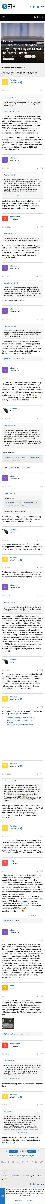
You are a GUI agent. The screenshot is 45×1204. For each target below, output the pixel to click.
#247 (41, 419)
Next (31, 1151)
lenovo (28, 56)
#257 (41, 940)
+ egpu (21, 903)
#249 (41, 540)
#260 (41, 1105)
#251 (41, 595)
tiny (33, 56)
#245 (41, 319)
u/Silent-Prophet (15, 725)
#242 (41, 168)
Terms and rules (16, 1176)
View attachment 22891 (12, 111)
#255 (41, 836)
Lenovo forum (32, 899)
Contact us (5, 1176)
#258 (41, 996)
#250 (41, 568)
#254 (41, 774)
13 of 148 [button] (22, 1151)
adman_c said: (9, 326)
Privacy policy (27, 1176)
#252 (41, 670)
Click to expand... (22, 196)
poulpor (13, 861)
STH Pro (4, 1172)
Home (40, 1176)
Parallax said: (8, 175)
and (15, 358)
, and (17, 1034)
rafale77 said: (8, 493)
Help (34, 1176)
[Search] (42, 17)
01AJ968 (28, 906)
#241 (41, 90)
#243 (41, 227)
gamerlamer (15, 217)
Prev (13, 1151)
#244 (41, 276)
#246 (41, 378)
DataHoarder (29, 725)
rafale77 (13, 408)
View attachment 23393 (12, 1079)
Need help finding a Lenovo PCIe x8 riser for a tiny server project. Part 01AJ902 (20, 720)
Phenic (13, 986)
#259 (41, 1054)
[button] (3, 17)
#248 (41, 486)
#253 (41, 707)
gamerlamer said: (10, 283)
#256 (41, 871)
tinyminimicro (8, 59)
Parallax (7, 56)
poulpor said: (8, 1112)
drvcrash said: (9, 97)
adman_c (14, 158)
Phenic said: (8, 1061)
